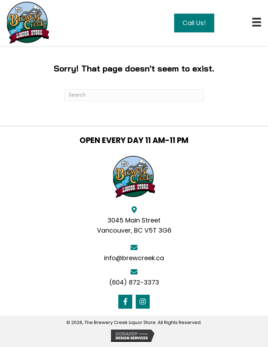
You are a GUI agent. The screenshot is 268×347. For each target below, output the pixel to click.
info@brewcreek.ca (134, 258)
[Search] (134, 95)
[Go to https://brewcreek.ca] (28, 23)
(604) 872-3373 (134, 282)
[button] (125, 302)
